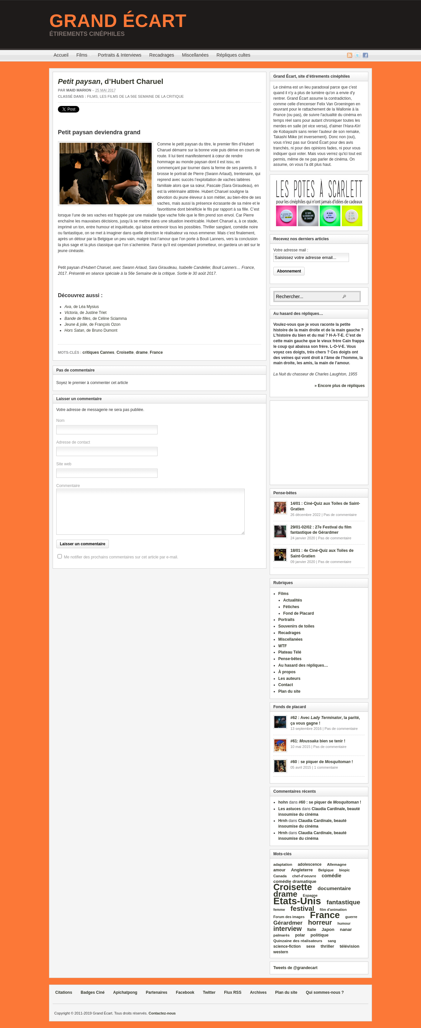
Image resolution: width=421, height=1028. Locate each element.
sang (332, 941)
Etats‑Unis (297, 900)
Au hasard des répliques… (303, 665)
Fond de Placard (298, 613)
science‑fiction (287, 946)
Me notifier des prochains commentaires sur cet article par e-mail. (121, 557)
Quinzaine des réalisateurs (297, 940)
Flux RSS (349, 55)
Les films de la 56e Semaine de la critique (142, 96)
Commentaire (68, 485)
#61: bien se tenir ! (317, 741)
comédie (331, 875)
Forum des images (289, 917)
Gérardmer (288, 922)
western (280, 952)
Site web (63, 464)
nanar (346, 929)
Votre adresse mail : (290, 250)
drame (142, 352)
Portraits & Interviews (119, 55)
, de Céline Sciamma (95, 318)
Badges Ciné (93, 992)
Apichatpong (125, 992)
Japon (328, 929)
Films (81, 56)
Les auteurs (289, 678)
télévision (349, 946)
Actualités (292, 600)
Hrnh (282, 820)
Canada (279, 876)
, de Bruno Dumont (90, 330)
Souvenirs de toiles (296, 626)
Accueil (61, 55)
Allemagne (336, 864)
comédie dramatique (294, 881)
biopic (344, 870)
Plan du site (289, 691)
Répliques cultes (233, 55)
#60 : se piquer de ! (321, 761)
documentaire (334, 888)
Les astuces (289, 809)
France (156, 352)
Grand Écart (117, 21)
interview (287, 928)
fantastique (343, 902)
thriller (327, 946)
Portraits (286, 619)
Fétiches (291, 606)
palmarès (281, 935)
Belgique (326, 870)
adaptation (282, 864)
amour (279, 870)
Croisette (125, 352)
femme (279, 910)
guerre (351, 916)
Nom (60, 420)
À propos (287, 672)
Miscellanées (195, 55)
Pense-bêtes (290, 658)
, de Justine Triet (85, 312)
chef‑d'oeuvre (304, 876)
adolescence (309, 864)
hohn (283, 802)
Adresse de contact (73, 442)
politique (319, 935)
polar (300, 935)
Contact (285, 684)
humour (344, 923)
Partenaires (156, 992)
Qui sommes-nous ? (325, 992)
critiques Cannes (98, 352)
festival (302, 908)
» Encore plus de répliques (339, 385)
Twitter (357, 55)
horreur (320, 922)
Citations (63, 992)
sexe (310, 946)
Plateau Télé (289, 652)
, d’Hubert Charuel (110, 81)
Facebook (365, 55)
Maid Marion (78, 90)
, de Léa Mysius (81, 306)
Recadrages (161, 55)
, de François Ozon (92, 324)
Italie (311, 929)
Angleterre (302, 869)
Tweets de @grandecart (295, 967)
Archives (258, 992)
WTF (282, 646)
